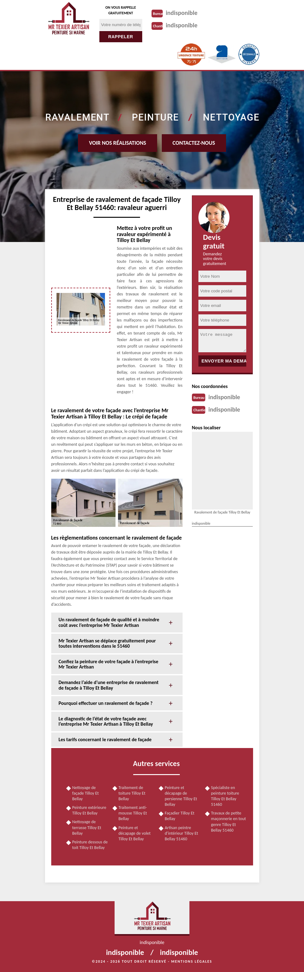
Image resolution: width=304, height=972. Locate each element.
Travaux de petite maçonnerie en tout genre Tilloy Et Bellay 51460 (228, 821)
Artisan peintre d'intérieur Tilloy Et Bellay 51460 (181, 833)
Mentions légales (191, 961)
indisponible (181, 12)
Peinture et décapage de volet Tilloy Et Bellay (135, 833)
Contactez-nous (194, 142)
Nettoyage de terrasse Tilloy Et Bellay (86, 827)
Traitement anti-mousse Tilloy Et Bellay (133, 813)
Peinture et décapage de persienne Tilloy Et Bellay (181, 796)
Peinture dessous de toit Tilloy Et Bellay (90, 844)
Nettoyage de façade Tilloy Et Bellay (85, 793)
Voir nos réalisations (117, 142)
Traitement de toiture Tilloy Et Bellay (132, 793)
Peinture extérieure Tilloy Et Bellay (89, 810)
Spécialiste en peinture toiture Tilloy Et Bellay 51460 (225, 796)
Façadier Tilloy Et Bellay (179, 815)
